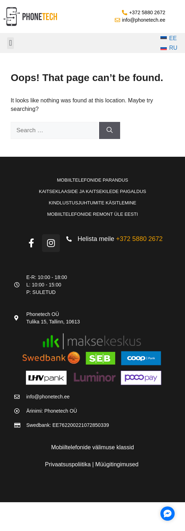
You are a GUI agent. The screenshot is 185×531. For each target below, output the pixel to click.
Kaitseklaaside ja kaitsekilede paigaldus (92, 191)
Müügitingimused (116, 464)
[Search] (109, 130)
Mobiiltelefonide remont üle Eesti (92, 214)
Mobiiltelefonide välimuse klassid (92, 447)
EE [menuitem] (173, 38)
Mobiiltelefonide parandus (92, 180)
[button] (10, 43)
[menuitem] (169, 38)
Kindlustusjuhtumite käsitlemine (93, 202)
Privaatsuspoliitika (68, 464)
